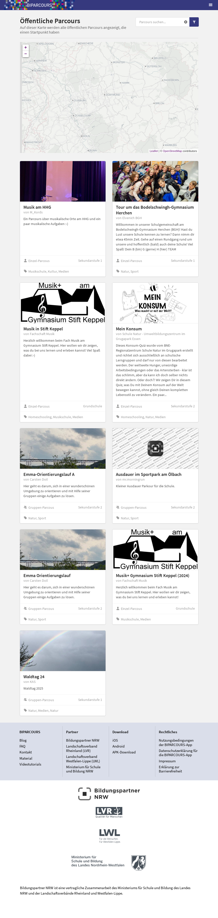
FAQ (22, 746)
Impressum (167, 761)
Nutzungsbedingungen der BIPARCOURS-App (176, 742)
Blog (23, 740)
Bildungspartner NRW (82, 740)
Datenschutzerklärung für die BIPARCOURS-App (178, 752)
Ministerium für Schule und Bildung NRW (83, 769)
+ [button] (25, 48)
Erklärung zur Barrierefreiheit (170, 769)
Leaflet (154, 151)
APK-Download (124, 752)
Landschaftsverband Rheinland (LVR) (81, 748)
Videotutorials (30, 764)
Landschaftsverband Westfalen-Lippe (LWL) (83, 758)
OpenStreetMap (172, 151)
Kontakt (25, 752)
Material (25, 758)
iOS (115, 740)
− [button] (25, 54)
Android (118, 746)
